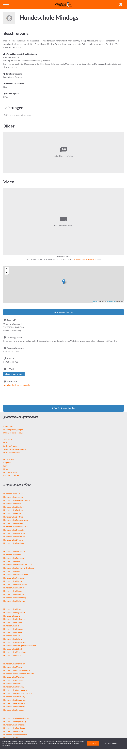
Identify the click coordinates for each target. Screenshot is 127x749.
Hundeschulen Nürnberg (13, 687)
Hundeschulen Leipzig (12, 639)
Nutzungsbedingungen (13, 429)
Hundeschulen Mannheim (14, 663)
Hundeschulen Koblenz (13, 629)
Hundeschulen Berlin (12, 503)
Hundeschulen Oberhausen (15, 690)
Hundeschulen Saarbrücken (15, 734)
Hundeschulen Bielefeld (13, 507)
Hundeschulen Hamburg (13, 587)
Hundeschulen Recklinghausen (16, 718)
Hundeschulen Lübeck (12, 649)
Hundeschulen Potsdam (13, 710)
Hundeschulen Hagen (12, 581)
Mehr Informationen (110, 743)
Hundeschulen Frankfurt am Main (17, 564)
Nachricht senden (14, 374)
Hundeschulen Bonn (12, 513)
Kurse (5, 466)
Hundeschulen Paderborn (14, 703)
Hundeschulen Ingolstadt (14, 612)
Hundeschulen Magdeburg (14, 652)
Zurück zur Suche (63, 408)
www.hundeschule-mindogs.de (85, 259)
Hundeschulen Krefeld (12, 632)
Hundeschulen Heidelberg (14, 597)
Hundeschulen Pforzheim (14, 706)
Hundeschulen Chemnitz (13, 530)
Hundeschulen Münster (13, 680)
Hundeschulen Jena (11, 616)
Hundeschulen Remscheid (14, 725)
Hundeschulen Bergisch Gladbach (17, 500)
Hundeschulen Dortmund (14, 536)
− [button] (7, 273)
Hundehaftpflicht (10, 472)
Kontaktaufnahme (63, 312)
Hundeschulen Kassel (12, 622)
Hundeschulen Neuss (12, 683)
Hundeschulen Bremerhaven (15, 526)
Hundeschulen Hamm (12, 591)
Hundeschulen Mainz (12, 655)
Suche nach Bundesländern (14, 449)
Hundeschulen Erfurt (12, 554)
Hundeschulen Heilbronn (14, 601)
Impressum (8, 426)
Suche (5, 442)
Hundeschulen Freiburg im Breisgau (18, 568)
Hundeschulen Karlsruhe (14, 619)
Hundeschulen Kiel (11, 625)
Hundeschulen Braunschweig (15, 520)
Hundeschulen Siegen (12, 738)
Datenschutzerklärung (12, 433)
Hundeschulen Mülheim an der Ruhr (18, 673)
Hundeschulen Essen (12, 561)
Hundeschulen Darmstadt (14, 533)
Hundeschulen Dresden (13, 540)
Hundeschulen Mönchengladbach (17, 670)
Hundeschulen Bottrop (13, 517)
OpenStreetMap (111, 301)
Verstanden (93, 743)
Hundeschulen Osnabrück (14, 700)
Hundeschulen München (13, 677)
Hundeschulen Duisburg (13, 543)
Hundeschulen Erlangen (13, 558)
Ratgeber (7, 462)
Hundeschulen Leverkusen (14, 642)
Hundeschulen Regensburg (14, 721)
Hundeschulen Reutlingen (14, 728)
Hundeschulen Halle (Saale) (15, 584)
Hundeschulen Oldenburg (14, 696)
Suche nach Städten (11, 452)
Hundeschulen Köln (11, 635)
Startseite (7, 439)
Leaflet (95, 301)
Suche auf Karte (10, 446)
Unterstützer (9, 459)
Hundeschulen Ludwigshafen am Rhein (19, 645)
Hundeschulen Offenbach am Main (18, 693)
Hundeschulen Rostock (13, 731)
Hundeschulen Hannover (14, 594)
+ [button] (7, 269)
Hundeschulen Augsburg (13, 497)
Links (5, 469)
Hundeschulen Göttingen (14, 578)
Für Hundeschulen (11, 475)
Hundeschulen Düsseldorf (14, 551)
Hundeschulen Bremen (13, 523)
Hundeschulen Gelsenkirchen (15, 574)
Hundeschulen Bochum (13, 510)
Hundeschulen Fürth (12, 571)
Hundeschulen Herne (12, 609)
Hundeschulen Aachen (13, 493)
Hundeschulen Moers (12, 667)
